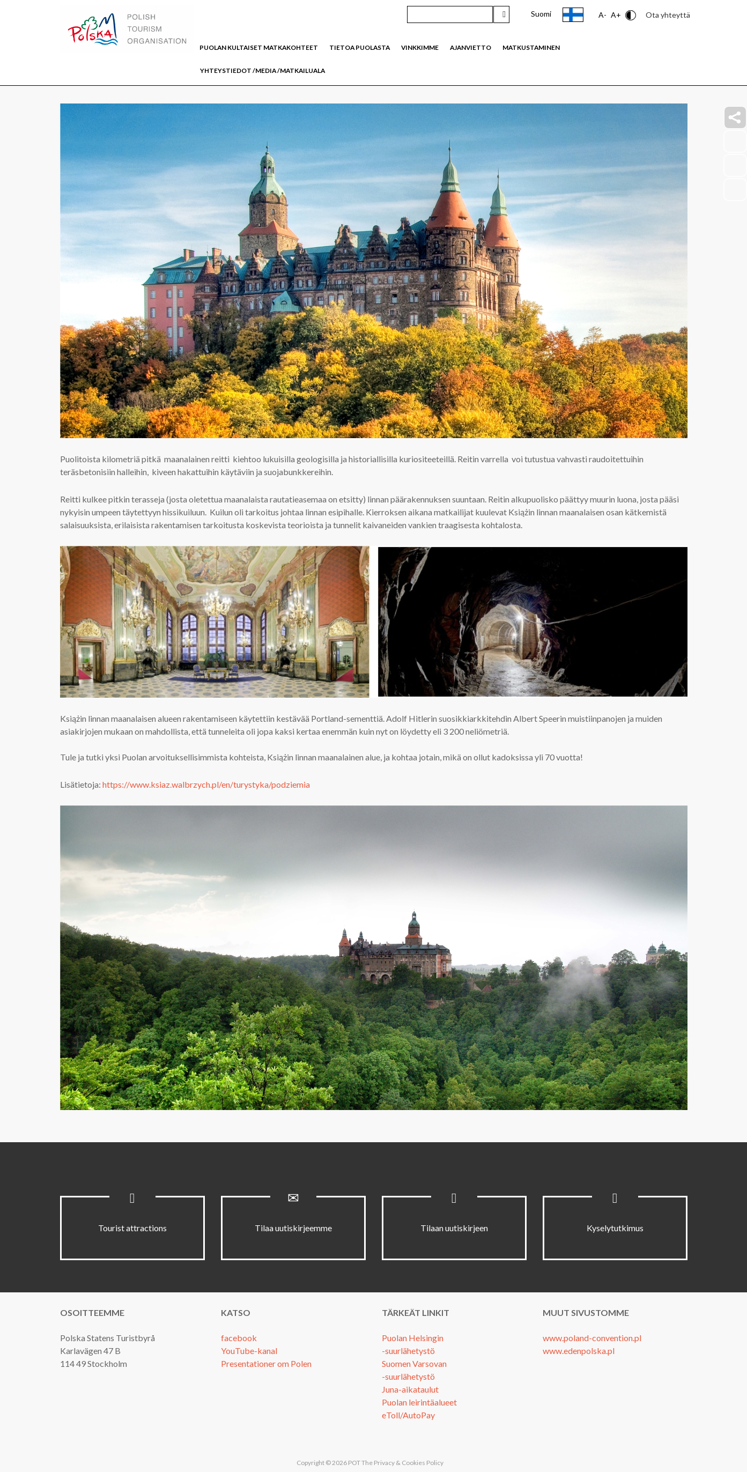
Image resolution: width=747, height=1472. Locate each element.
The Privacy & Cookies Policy (402, 1463)
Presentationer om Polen (266, 1363)
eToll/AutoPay (408, 1415)
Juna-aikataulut (410, 1389)
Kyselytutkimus (615, 1228)
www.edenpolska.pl (579, 1350)
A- (602, 14)
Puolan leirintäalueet (419, 1402)
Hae (501, 14)
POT (353, 1463)
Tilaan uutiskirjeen (454, 1228)
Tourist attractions (132, 1228)
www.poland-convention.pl (592, 1338)
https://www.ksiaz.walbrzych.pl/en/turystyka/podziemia (206, 784)
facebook (239, 1338)
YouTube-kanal (249, 1350)
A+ (616, 14)
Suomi (541, 13)
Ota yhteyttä (668, 14)
